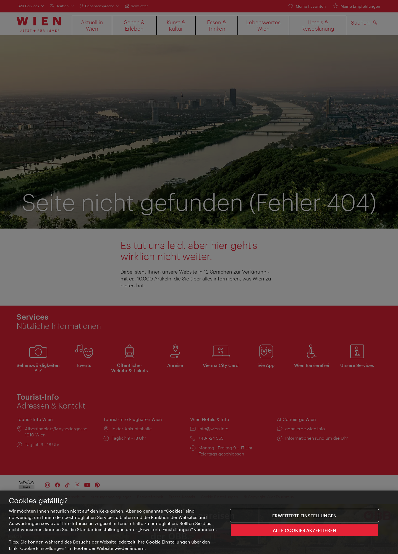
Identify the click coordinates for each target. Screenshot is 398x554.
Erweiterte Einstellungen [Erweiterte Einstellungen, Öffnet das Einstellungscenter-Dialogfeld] (304, 515)
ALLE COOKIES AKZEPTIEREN (304, 530)
